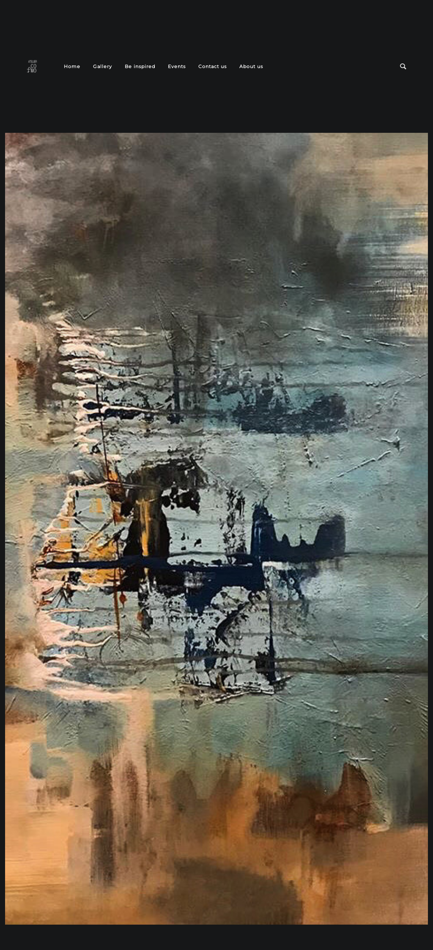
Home (72, 66)
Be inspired (140, 66)
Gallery (102, 66)
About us (251, 66)
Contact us (212, 66)
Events (177, 66)
